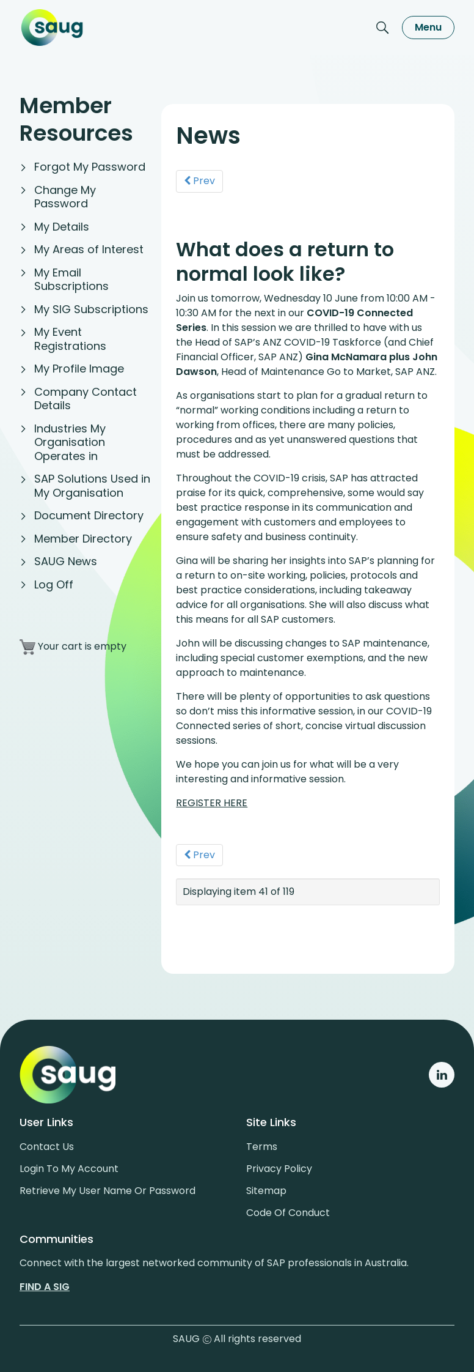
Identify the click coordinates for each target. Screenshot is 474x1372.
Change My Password (65, 197)
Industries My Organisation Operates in (70, 442)
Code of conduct (288, 1213)
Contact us (47, 1147)
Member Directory (83, 538)
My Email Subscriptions (71, 279)
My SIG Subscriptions (91, 309)
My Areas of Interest (89, 249)
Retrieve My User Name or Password (107, 1191)
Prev (199, 181)
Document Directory (89, 515)
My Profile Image (79, 368)
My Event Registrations (70, 339)
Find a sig (45, 1287)
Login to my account (69, 1169)
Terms (261, 1147)
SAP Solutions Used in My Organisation (92, 485)
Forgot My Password (89, 166)
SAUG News (65, 561)
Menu (428, 27)
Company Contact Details (85, 398)
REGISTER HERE (211, 803)
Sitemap (266, 1191)
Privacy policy (279, 1169)
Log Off (53, 584)
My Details (61, 226)
